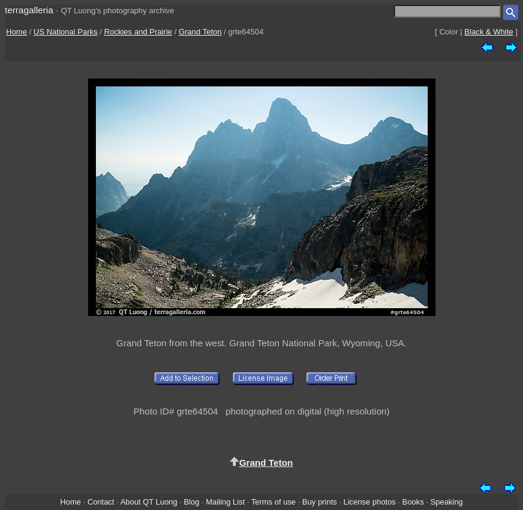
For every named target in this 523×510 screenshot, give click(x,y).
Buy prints (319, 501)
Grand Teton (200, 31)
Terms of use (273, 501)
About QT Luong (148, 501)
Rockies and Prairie (138, 31)
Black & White (488, 31)
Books (413, 501)
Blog (192, 501)
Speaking (446, 501)
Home (16, 31)
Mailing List (225, 501)
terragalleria (29, 10)
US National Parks (66, 31)
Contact (100, 501)
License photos (369, 501)
